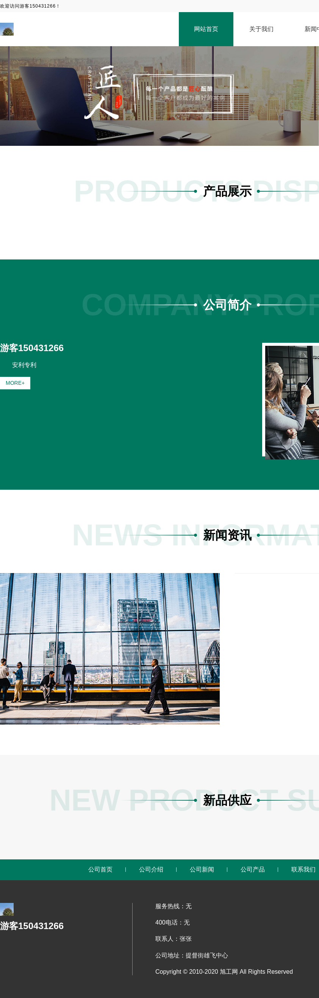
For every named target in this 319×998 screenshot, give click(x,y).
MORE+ (15, 383)
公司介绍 (151, 869)
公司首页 (100, 869)
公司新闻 (202, 869)
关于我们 (261, 29)
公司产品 (253, 869)
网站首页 (206, 29)
